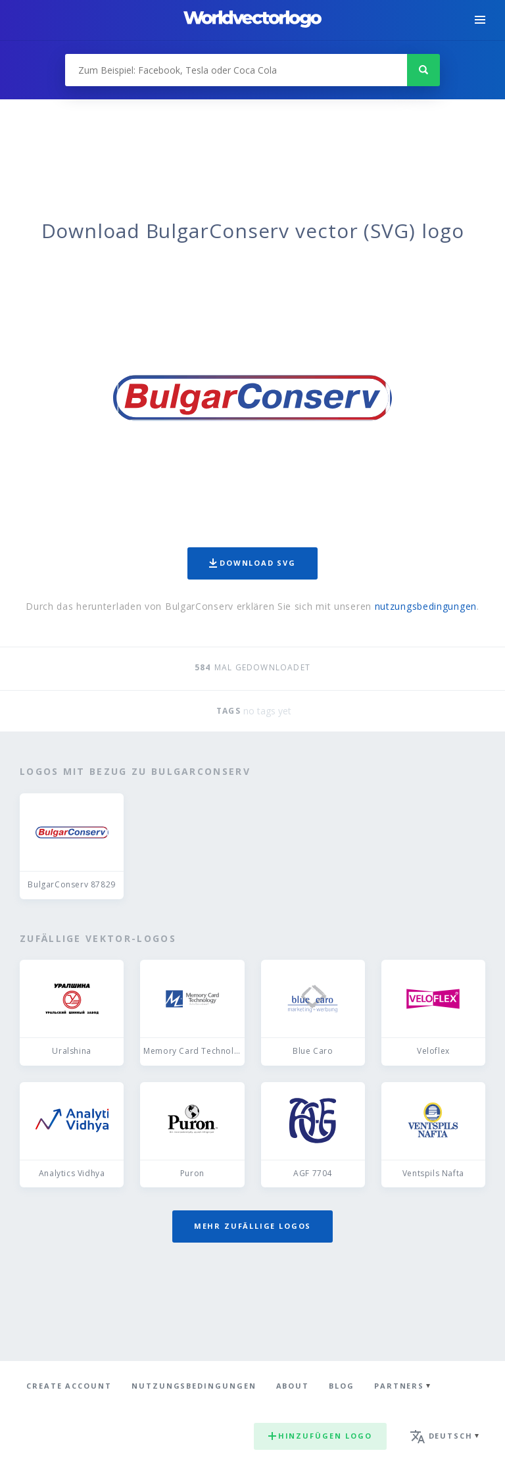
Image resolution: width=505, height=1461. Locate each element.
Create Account (69, 1386)
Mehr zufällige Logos (252, 1226)
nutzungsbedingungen (426, 606)
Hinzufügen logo (320, 1436)
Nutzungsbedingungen (194, 1386)
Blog (341, 1386)
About (293, 1386)
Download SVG (252, 563)
